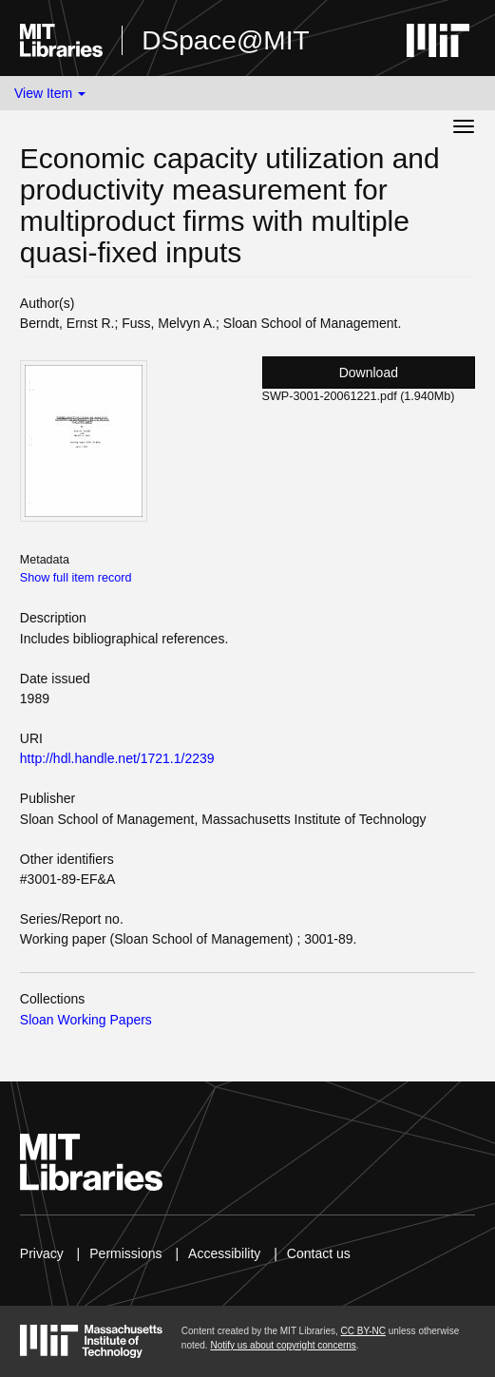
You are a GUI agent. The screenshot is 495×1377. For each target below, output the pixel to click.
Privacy (42, 1253)
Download (368, 372)
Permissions (125, 1253)
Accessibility (224, 1253)
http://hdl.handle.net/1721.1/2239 (117, 758)
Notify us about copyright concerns (282, 1345)
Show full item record (76, 577)
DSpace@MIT (225, 40)
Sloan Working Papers (86, 1019)
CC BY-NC (363, 1331)
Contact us (319, 1253)
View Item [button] (50, 93)
